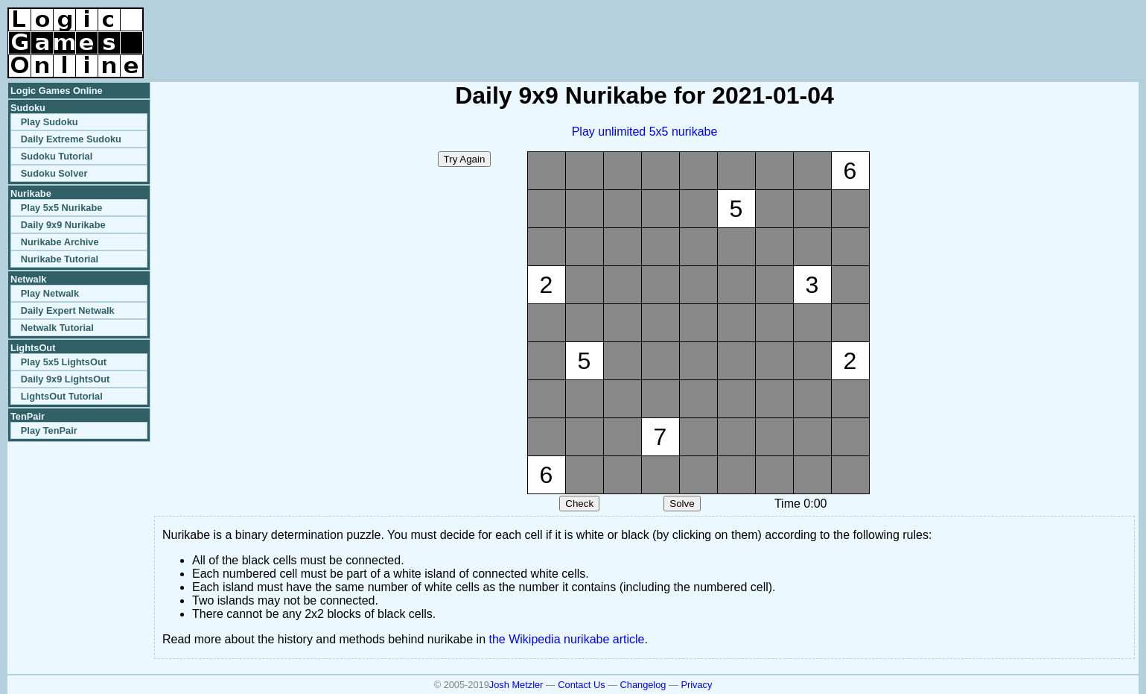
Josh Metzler (516, 684)
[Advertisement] (964, 29)
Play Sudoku (49, 121)
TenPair (27, 416)
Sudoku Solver (54, 173)
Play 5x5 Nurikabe (62, 207)
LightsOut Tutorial (62, 396)
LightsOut (32, 347)
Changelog (643, 684)
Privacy (696, 684)
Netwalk (28, 279)
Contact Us (581, 684)
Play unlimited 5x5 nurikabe (645, 131)
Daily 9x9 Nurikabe (63, 224)
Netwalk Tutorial (57, 327)
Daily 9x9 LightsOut (65, 379)
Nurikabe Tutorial (59, 259)
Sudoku (27, 107)
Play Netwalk (50, 293)
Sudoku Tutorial (56, 156)
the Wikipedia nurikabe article (567, 639)
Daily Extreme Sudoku (71, 139)
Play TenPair (49, 430)
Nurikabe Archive (60, 241)
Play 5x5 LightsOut (63, 361)
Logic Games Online (56, 90)
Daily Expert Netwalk (68, 310)
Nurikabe (30, 193)
